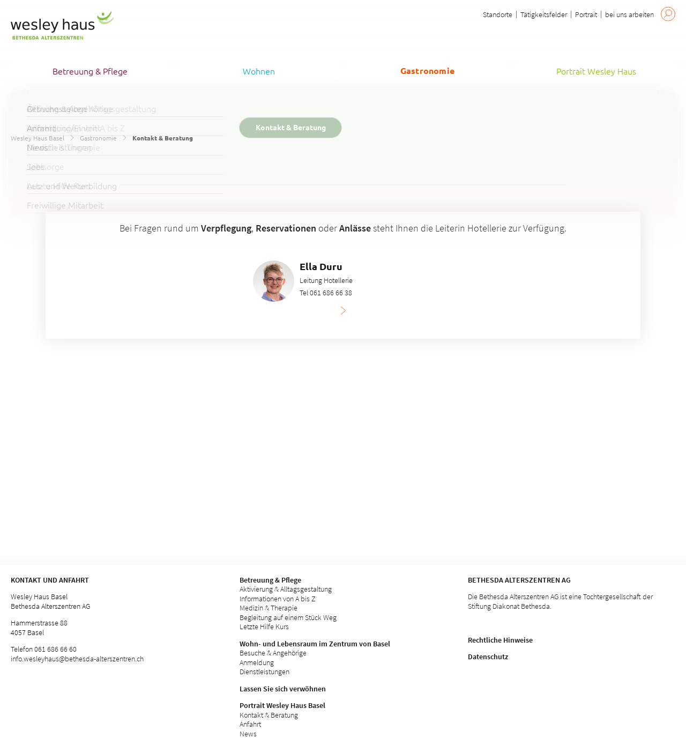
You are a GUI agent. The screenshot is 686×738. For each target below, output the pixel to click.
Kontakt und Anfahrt (50, 580)
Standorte (497, 14)
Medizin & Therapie (268, 608)
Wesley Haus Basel (37, 137)
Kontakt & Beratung (269, 715)
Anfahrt (250, 724)
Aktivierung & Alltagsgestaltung (286, 589)
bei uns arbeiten (629, 14)
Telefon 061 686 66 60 (44, 649)
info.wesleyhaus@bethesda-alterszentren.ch (77, 659)
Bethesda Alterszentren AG (519, 580)
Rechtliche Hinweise (500, 640)
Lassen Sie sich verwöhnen (283, 689)
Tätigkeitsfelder (543, 14)
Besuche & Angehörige (273, 653)
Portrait (586, 14)
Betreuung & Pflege (270, 580)
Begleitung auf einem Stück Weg (288, 617)
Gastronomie (98, 137)
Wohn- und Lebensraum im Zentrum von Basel (315, 643)
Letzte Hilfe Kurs (264, 626)
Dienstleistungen (264, 671)
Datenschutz (488, 656)
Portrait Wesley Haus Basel (282, 705)
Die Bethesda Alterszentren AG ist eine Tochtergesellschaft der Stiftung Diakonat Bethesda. (560, 601)
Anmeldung (257, 662)
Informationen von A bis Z (278, 598)
